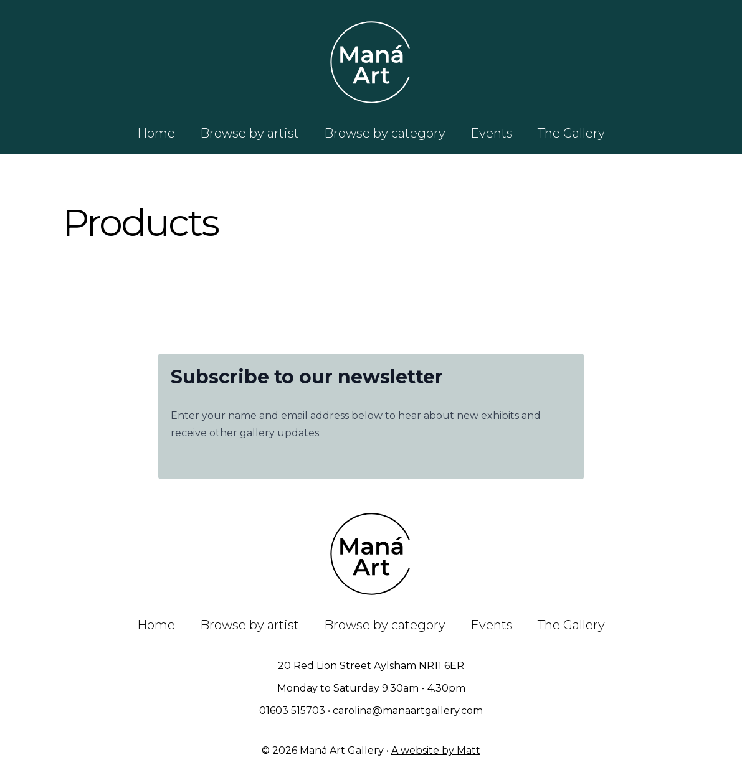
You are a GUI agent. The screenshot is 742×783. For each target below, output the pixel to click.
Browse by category (384, 133)
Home (156, 133)
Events (491, 133)
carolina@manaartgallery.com (408, 710)
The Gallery (571, 133)
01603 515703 (292, 710)
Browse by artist (249, 133)
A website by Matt (435, 750)
